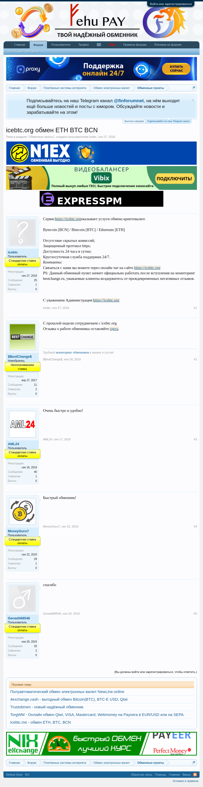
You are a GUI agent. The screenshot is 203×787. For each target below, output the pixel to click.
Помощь (160, 774)
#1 (195, 307)
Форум (38, 44)
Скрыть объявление (193, 100)
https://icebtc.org (68, 219)
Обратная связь (141, 774)
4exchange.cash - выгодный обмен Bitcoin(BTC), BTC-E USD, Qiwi (69, 699)
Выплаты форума (134, 121)
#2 (195, 359)
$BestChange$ (20, 357)
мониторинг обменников (72, 352)
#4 (195, 526)
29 (35, 559)
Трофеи (83, 44)
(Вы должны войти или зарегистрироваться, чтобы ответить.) (155, 671)
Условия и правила (185, 781)
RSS (195, 774)
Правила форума (134, 44)
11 (35, 384)
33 (35, 646)
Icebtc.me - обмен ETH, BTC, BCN (40, 722)
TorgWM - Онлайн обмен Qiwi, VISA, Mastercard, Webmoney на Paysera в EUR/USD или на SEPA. (97, 715)
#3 (195, 439)
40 (35, 471)
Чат (112, 45)
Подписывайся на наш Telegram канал (168, 120)
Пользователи (60, 44)
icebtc (93, 136)
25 (35, 280)
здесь (114, 329)
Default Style (14, 774)
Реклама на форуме (168, 44)
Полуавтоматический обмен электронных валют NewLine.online (67, 692)
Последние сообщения (23, 51)
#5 (195, 613)
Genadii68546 (19, 618)
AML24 (13, 444)
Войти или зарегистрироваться (171, 4)
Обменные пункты (41, 136)
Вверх (187, 774)
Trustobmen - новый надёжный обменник (46, 707)
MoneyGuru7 (18, 531)
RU (27, 774)
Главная (19, 44)
